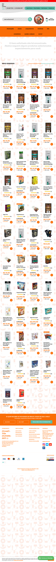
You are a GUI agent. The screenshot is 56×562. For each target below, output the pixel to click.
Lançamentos (29, 28)
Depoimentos (19, 432)
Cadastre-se (51, 8)
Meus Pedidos (37, 8)
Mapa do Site (32, 432)
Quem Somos (29, 8)
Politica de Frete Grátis (34, 434)
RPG (48, 28)
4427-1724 (10, 8)
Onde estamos (19, 434)
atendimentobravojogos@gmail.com (10, 441)
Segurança (31, 439)
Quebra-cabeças (29, 34)
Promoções (10, 28)
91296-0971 (19, 8)
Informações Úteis (34, 428)
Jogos (20, 28)
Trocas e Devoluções (34, 441)
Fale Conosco (44, 8)
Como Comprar (32, 430)
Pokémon (40, 28)
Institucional (19, 428)
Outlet (40, 34)
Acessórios (17, 34)
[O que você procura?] (30, 19)
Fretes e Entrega (33, 436)
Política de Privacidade (34, 437)
